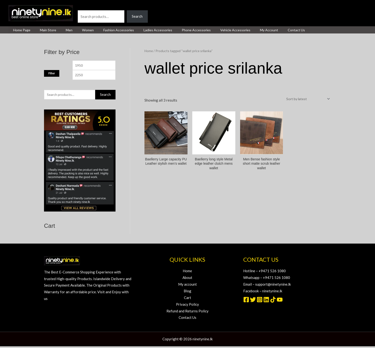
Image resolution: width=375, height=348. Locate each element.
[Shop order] (306, 99)
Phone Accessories (177, 30)
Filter (51, 74)
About (187, 279)
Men (62, 30)
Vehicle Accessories (214, 30)
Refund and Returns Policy (187, 312)
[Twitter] (253, 301)
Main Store (44, 30)
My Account (245, 30)
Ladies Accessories (142, 30)
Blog (187, 292)
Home (148, 51)
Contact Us (269, 30)
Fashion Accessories (105, 30)
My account (187, 286)
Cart (187, 299)
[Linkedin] (266, 301)
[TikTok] (273, 301)
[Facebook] (246, 301)
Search (83, 7)
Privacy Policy (187, 306)
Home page (20, 30)
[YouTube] (280, 301)
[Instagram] (260, 301)
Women (78, 30)
